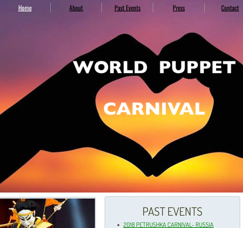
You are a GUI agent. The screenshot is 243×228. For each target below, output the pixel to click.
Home (25, 7)
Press (179, 7)
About (76, 7)
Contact (230, 7)
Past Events (127, 7)
